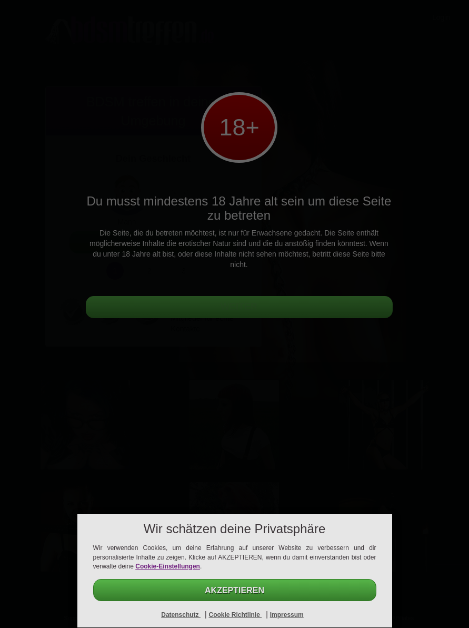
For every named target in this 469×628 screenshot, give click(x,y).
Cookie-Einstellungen (167, 566)
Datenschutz (181, 615)
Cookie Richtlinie (235, 615)
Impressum (287, 615)
